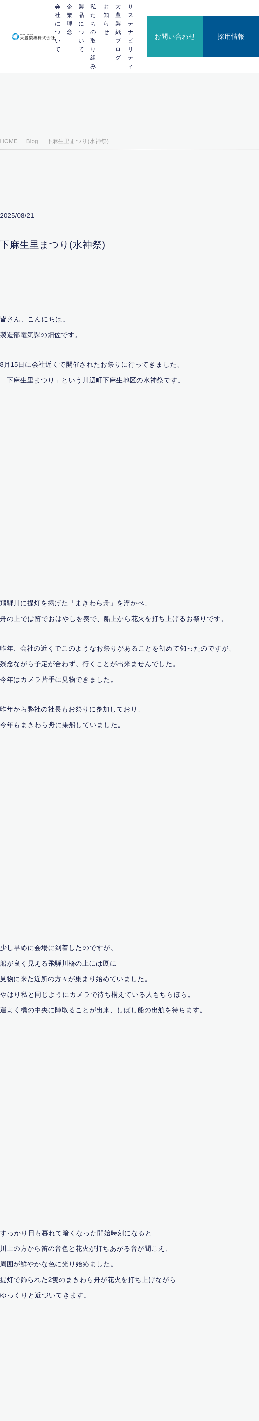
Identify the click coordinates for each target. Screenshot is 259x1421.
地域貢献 (158, 1369)
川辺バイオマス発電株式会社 (115, 1330)
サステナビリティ (186, 10)
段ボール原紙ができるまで (170, 1328)
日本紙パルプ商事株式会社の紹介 (117, 1340)
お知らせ (143, 10)
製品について (101, 10)
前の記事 (79, 1128)
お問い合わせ (217, 10)
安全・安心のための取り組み (171, 1375)
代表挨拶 (111, 1369)
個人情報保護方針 (28, 1407)
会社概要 (112, 1310)
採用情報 (245, 10)
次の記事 (179, 1128)
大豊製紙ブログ (162, 10)
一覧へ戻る (129, 1128)
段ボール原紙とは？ (165, 1321)
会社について (67, 10)
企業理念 (84, 10)
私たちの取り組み (124, 10)
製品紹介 (158, 1334)
